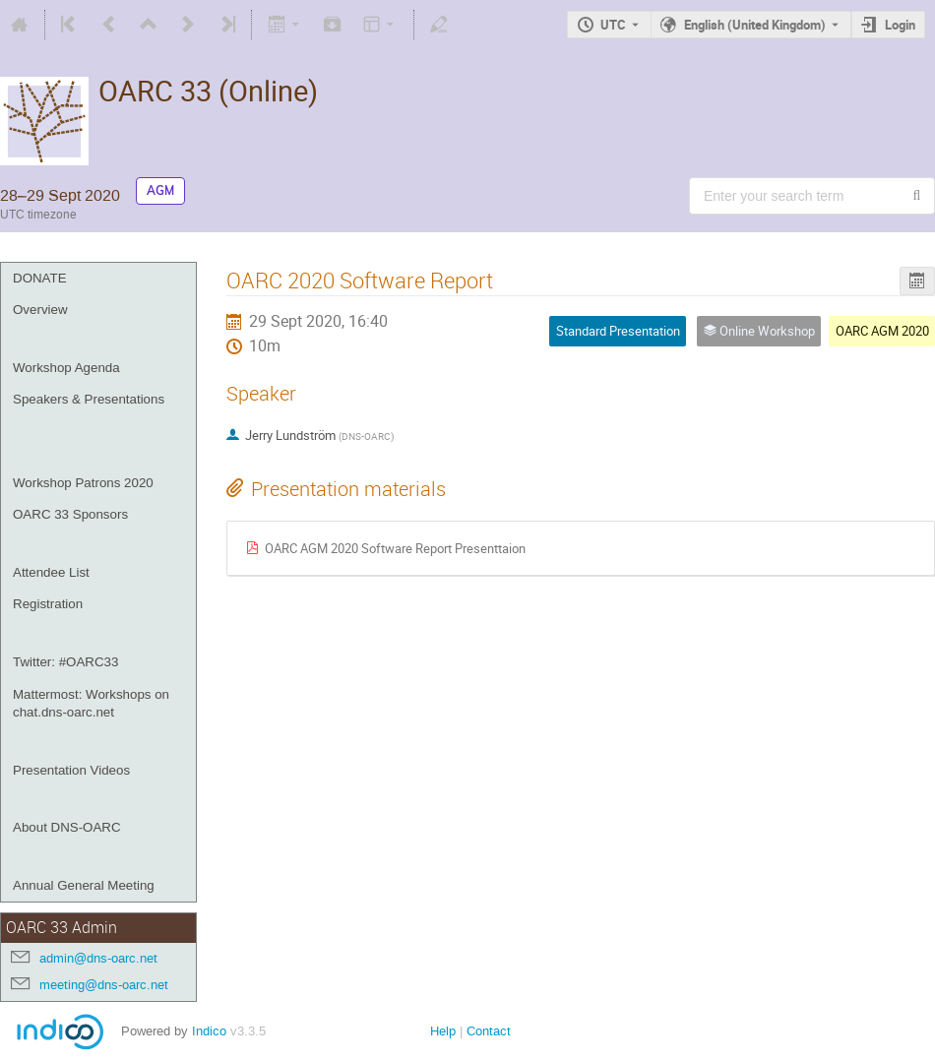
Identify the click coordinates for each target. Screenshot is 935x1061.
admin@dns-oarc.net (98, 958)
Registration (48, 603)
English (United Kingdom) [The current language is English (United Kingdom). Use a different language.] (755, 24)
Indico (209, 1031)
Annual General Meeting (84, 885)
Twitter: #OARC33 (65, 662)
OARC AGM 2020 (882, 331)
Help (443, 1031)
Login (900, 24)
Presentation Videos (71, 770)
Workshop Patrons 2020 (83, 482)
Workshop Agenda (66, 367)
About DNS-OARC (67, 827)
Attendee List (51, 572)
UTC (613, 24)
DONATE (40, 278)
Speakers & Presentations (88, 399)
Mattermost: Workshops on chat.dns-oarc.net (91, 703)
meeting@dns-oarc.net (103, 984)
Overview (40, 309)
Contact (489, 1031)
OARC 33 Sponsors (70, 514)
